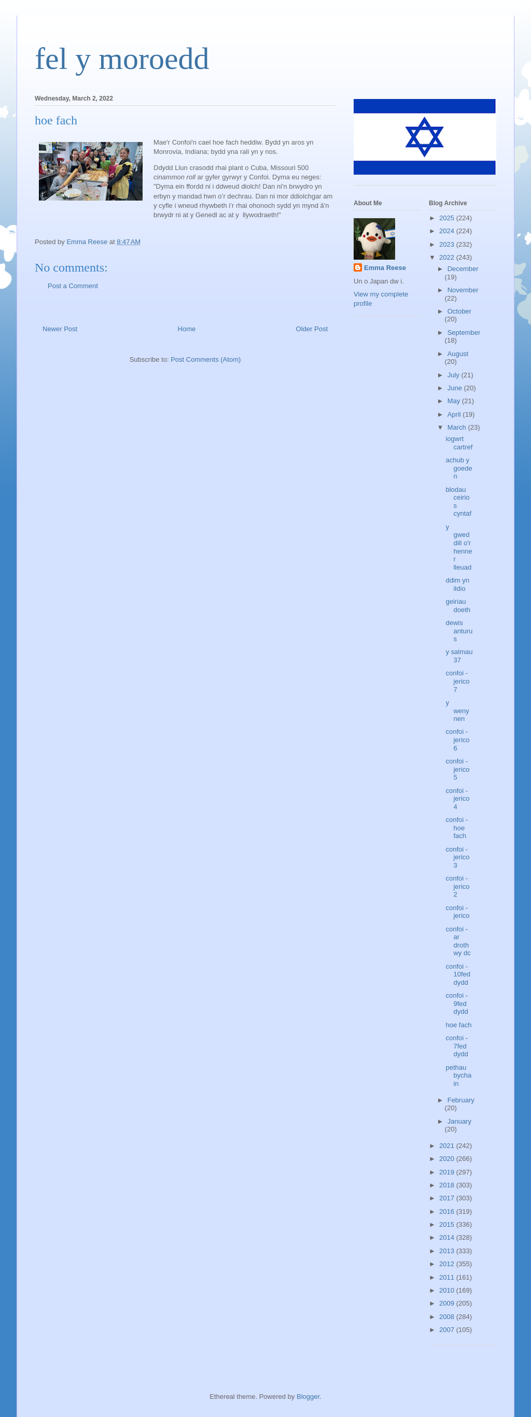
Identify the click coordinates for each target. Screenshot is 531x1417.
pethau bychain (458, 1075)
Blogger (308, 1396)
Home (187, 329)
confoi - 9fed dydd (456, 1003)
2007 (447, 1330)
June (456, 388)
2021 (447, 1146)
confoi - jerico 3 (457, 857)
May (455, 401)
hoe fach (458, 1025)
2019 (447, 1172)
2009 (447, 1303)
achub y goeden (458, 468)
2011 (447, 1277)
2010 (447, 1290)
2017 (447, 1198)
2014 (447, 1237)
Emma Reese (385, 268)
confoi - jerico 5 (457, 769)
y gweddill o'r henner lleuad (458, 547)
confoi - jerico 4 (457, 799)
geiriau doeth (457, 606)
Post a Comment (73, 286)
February (461, 1100)
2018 (447, 1185)
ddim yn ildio (457, 584)
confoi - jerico (457, 912)
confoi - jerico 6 (457, 740)
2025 (447, 218)
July (455, 375)
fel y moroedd (122, 58)
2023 (447, 244)
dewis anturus (458, 631)
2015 (447, 1224)
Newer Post (60, 329)
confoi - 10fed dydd (457, 974)
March (458, 427)
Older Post (312, 329)
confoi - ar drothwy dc (457, 941)
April (455, 414)
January (459, 1121)
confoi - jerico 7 (457, 681)
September (464, 332)
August (458, 354)
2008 (447, 1317)
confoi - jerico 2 (457, 886)
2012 (447, 1264)
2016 (447, 1211)
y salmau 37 (458, 656)
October (459, 311)
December (463, 269)
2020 (447, 1159)
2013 (447, 1251)
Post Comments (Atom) (206, 359)
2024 (447, 231)
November (463, 290)
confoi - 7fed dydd (456, 1046)
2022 (447, 257)
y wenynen (457, 710)
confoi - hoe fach (456, 828)
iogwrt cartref (458, 443)
